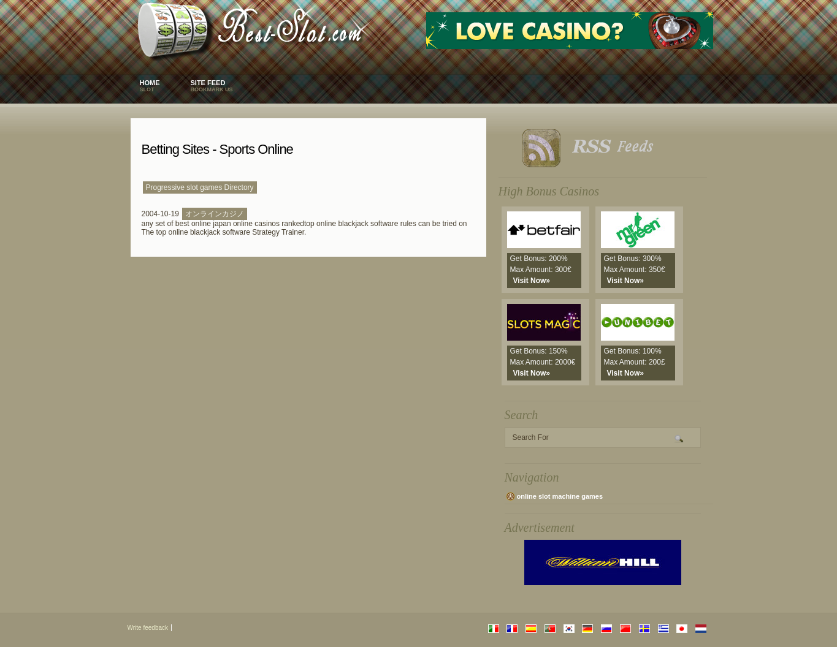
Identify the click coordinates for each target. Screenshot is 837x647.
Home (150, 86)
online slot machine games (560, 496)
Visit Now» (531, 280)
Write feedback (148, 627)
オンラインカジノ (214, 214)
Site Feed (212, 86)
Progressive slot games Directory (200, 187)
